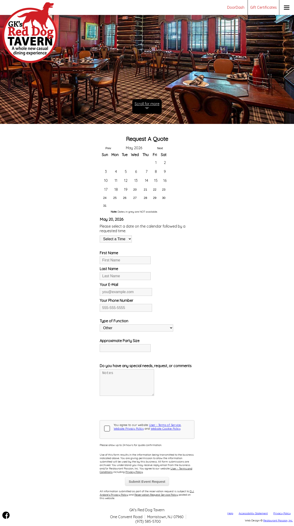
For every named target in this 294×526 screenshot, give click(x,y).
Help (230, 513)
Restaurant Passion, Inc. (278, 520)
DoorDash (235, 7)
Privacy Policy (282, 513)
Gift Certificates (263, 7)
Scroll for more (147, 103)
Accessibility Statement (253, 513)
